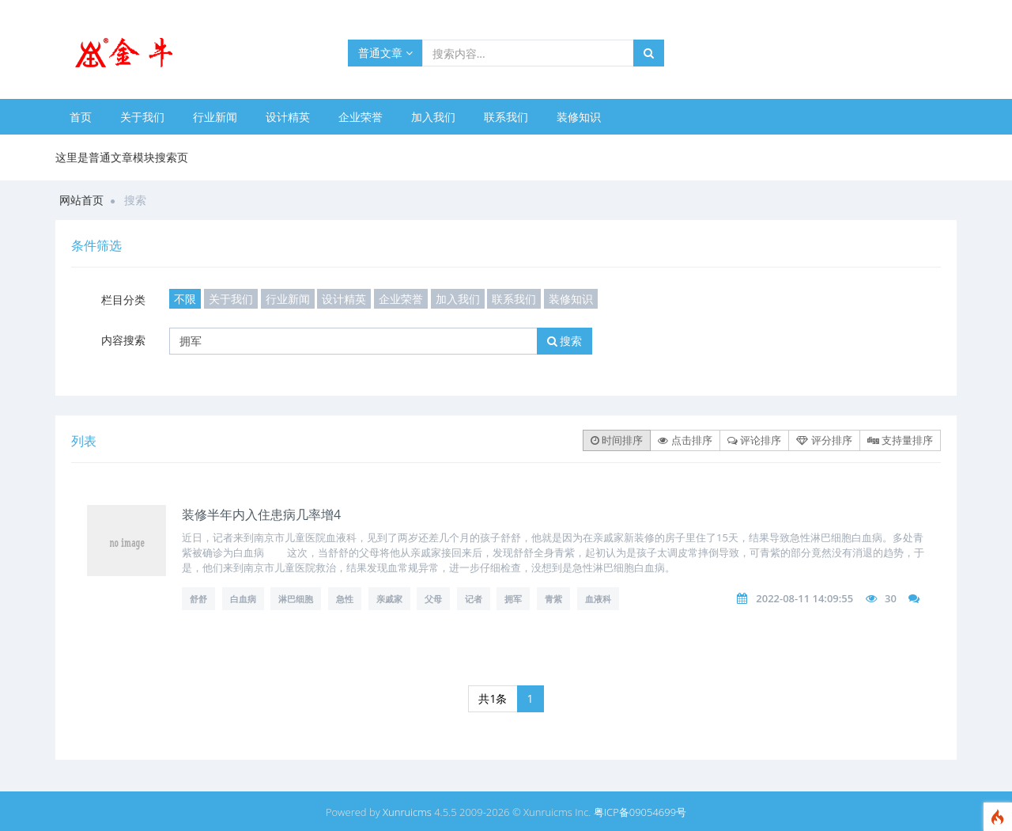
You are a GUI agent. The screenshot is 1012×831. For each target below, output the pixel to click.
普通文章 (385, 52)
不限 (185, 298)
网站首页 (81, 199)
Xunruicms (407, 812)
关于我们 (142, 116)
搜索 (565, 340)
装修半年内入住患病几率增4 (261, 514)
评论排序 (754, 440)
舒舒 (198, 599)
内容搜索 (123, 339)
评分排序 (824, 440)
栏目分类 (123, 299)
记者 (473, 599)
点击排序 (685, 440)
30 (891, 598)
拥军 (513, 599)
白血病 (243, 599)
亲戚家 (389, 599)
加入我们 (433, 116)
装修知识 (579, 116)
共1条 (492, 698)
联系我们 (506, 116)
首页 (81, 116)
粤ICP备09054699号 (640, 812)
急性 (344, 599)
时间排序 (617, 440)
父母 (433, 599)
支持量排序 (900, 440)
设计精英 (288, 116)
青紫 (553, 599)
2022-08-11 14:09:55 (804, 598)
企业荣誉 (360, 116)
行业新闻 (215, 116)
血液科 (598, 599)
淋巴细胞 (295, 599)
